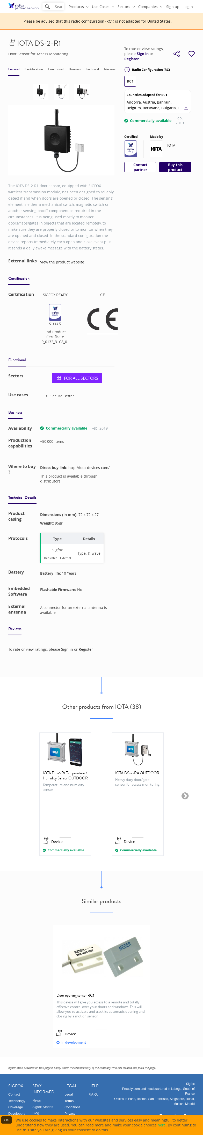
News (36, 1100)
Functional (55, 69)
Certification (34, 69)
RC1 (130, 81)
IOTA (171, 145)
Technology (16, 1101)
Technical (92, 69)
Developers (16, 1114)
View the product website (62, 262)
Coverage (15, 1107)
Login (188, 6)
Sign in (143, 53)
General (13, 69)
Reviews (109, 69)
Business (75, 69)
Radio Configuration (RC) (147, 69)
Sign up (172, 6)
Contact (14, 1094)
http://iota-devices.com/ (89, 467)
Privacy (70, 1114)
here (162, 1125)
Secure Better (62, 395)
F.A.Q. (93, 1094)
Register (131, 59)
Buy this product (175, 167)
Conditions (72, 1107)
